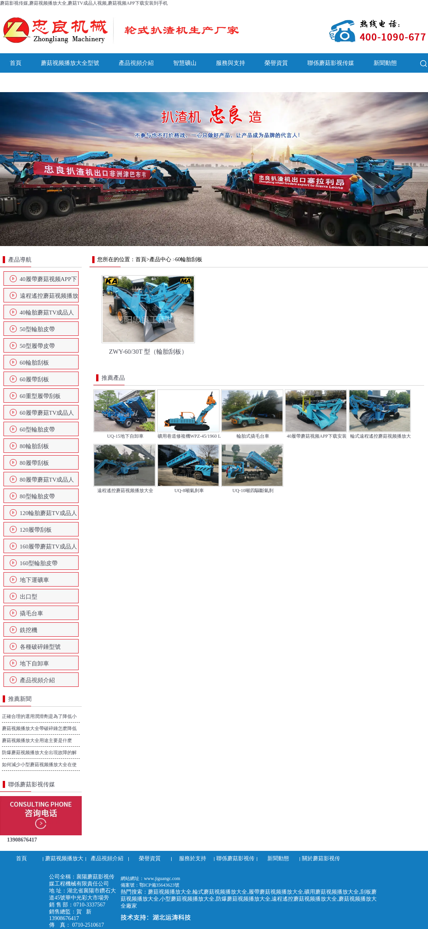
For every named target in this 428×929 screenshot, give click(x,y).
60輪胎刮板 (34, 363)
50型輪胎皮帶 (37, 329)
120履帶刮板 (36, 530)
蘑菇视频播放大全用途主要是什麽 (37, 740)
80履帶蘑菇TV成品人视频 (47, 482)
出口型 (28, 597)
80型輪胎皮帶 (37, 496)
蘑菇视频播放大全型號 (70, 63)
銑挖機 (28, 630)
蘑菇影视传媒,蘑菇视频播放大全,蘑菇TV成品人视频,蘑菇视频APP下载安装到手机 (84, 3)
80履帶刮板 (34, 463)
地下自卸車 (34, 663)
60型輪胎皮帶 (37, 429)
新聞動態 (385, 63)
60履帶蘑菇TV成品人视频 (47, 415)
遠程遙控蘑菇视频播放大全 (49, 298)
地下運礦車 (34, 580)
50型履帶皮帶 (37, 346)
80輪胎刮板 (34, 446)
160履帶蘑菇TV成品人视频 (48, 548)
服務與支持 (230, 63)
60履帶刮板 (34, 379)
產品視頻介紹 (136, 63)
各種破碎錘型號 (40, 647)
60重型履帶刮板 (40, 396)
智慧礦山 (184, 63)
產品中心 (160, 259)
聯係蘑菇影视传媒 (330, 63)
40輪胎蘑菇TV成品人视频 (47, 314)
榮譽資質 (276, 63)
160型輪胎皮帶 (39, 563)
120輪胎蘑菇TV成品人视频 (48, 515)
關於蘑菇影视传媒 (33, 82)
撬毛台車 (31, 613)
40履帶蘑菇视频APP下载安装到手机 (48, 281)
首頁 (15, 63)
